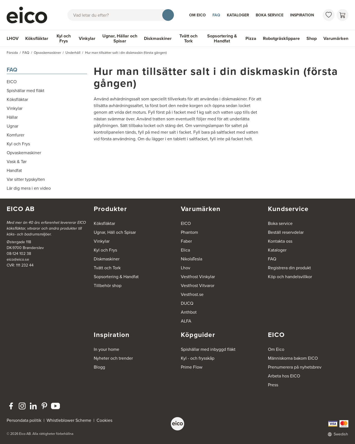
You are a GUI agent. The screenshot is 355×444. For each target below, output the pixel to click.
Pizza (250, 38)
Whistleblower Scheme (69, 420)
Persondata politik (24, 420)
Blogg (99, 367)
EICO (186, 223)
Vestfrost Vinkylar (198, 276)
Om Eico (197, 15)
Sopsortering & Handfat (222, 38)
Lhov (185, 268)
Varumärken (335, 38)
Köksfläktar (36, 38)
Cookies (104, 420)
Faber (186, 241)
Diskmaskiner (158, 38)
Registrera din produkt (289, 268)
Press (273, 385)
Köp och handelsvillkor (290, 276)
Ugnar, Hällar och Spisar (119, 38)
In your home (106, 349)
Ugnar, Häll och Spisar (115, 232)
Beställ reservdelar (286, 232)
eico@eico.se (18, 259)
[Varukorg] (342, 15)
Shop (311, 38)
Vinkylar (87, 38)
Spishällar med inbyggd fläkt (208, 349)
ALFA (186, 321)
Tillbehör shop (107, 285)
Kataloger (238, 15)
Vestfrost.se (192, 294)
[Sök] (168, 15)
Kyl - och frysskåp (197, 358)
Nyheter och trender (113, 358)
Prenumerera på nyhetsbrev (294, 367)
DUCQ (187, 303)
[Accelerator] (29, 15)
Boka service (269, 15)
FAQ (216, 15)
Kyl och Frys (64, 38)
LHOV (13, 38)
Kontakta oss (280, 241)
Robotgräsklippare (281, 38)
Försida (12, 52)
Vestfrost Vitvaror (197, 285)
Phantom (189, 232)
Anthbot (189, 312)
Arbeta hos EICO (284, 376)
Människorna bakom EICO (293, 358)
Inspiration (302, 15)
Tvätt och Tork (188, 38)
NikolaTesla (191, 259)
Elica (185, 250)
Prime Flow (191, 367)
